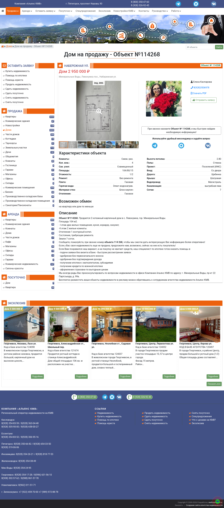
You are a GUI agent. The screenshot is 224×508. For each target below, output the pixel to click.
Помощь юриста (106, 423)
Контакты (144, 11)
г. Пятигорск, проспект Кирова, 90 (84, 3)
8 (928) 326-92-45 (140, 5)
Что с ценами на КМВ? (204, 419)
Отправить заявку (204, 100)
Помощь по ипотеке (108, 419)
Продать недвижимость (157, 413)
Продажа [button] (13, 11)
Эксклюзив (104, 11)
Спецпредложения (86, 11)
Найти (219, 47)
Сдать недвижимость (156, 416)
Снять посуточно (201, 413)
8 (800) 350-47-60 (140, 2)
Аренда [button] (27, 11)
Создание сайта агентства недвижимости (204, 505)
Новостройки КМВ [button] (124, 11)
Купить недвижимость (109, 416)
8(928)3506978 (200, 87)
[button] (98, 109)
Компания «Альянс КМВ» (28, 3)
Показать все (214, 384)
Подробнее (37, 376)
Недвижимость (105, 413)
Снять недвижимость (156, 423)
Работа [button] (176, 11)
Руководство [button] (160, 11)
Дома (9, 46)
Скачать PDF (199, 93)
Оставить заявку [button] (45, 11)
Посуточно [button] (66, 11)
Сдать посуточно (154, 419)
